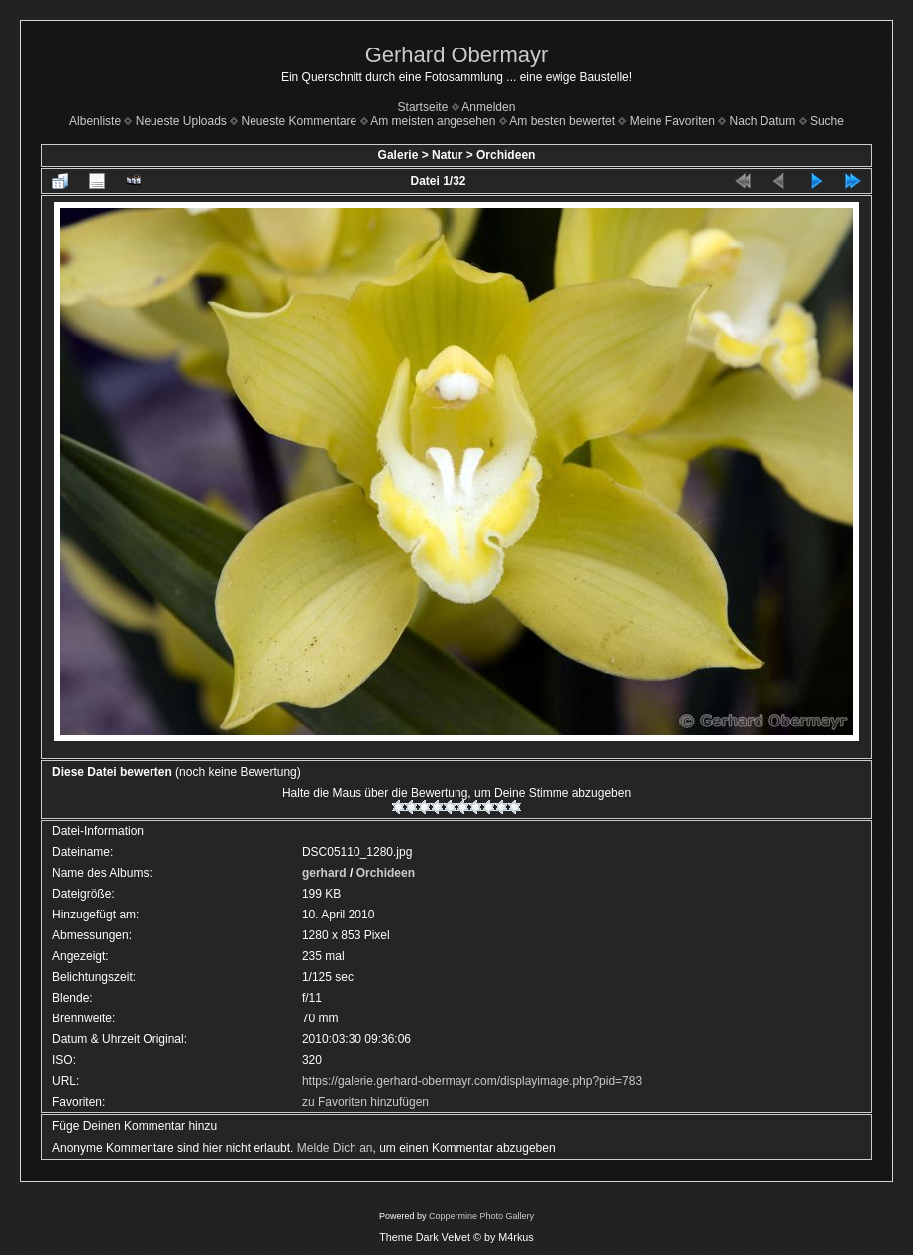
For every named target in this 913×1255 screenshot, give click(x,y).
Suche (827, 121)
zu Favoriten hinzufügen (365, 1102)
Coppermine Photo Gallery (481, 1216)
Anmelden (488, 107)
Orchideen (505, 155)
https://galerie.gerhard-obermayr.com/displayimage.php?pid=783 (472, 1081)
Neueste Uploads (181, 121)
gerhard (324, 873)
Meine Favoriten (672, 121)
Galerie (398, 155)
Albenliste (95, 121)
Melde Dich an (335, 1148)
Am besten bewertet (562, 121)
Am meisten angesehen (432, 121)
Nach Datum (763, 121)
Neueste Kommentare (299, 121)
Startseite (423, 107)
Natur (447, 155)
